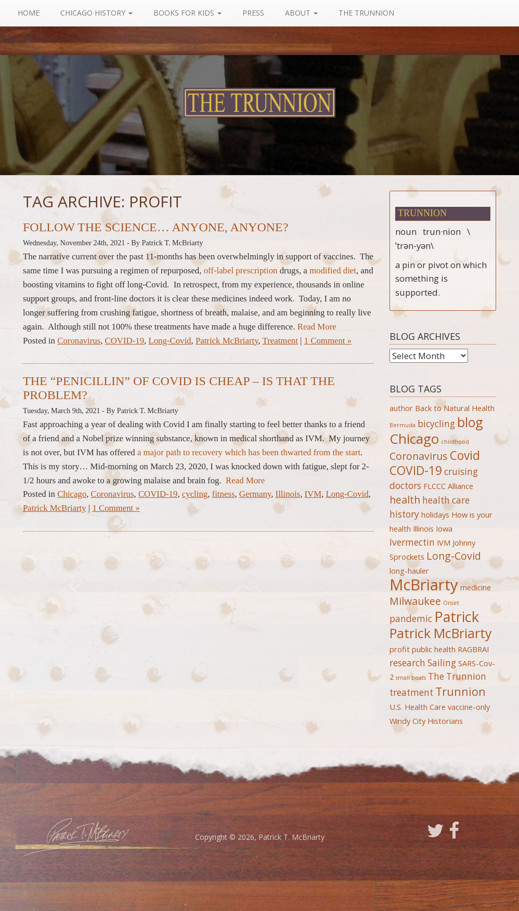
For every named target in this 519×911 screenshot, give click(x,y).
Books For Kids (187, 13)
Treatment (280, 341)
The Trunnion (366, 13)
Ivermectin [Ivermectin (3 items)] (412, 542)
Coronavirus (78, 341)
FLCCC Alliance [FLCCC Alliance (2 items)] (448, 486)
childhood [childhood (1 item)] (455, 441)
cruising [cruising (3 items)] (461, 472)
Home (29, 13)
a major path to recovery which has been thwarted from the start (248, 452)
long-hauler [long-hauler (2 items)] (409, 570)
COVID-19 (125, 341)
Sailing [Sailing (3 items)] (441, 663)
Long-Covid (169, 341)
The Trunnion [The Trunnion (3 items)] (457, 676)
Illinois (288, 494)
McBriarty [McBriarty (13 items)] (424, 584)
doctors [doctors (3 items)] (405, 486)
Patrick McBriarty (227, 341)
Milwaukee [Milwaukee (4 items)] (415, 601)
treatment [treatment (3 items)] (411, 692)
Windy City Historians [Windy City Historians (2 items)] (426, 721)
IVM (313, 494)
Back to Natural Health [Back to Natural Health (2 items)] (455, 408)
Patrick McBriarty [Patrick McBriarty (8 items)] (441, 633)
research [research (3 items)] (407, 663)
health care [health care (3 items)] (446, 500)
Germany (255, 494)
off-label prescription (241, 270)
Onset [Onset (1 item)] (451, 602)
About (301, 13)
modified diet (332, 270)
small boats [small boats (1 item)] (411, 677)
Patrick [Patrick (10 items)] (456, 616)
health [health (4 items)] (405, 500)
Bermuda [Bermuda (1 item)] (403, 425)
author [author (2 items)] (401, 408)
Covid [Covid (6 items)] (465, 455)
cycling (194, 494)
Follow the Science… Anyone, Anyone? (155, 227)
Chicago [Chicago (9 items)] (414, 438)
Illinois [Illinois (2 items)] (423, 528)
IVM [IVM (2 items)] (443, 542)
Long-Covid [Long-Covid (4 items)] (453, 556)
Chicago (71, 494)
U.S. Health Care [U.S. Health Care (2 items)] (418, 707)
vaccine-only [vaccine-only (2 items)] (469, 707)
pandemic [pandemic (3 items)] (411, 619)
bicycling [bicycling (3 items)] (436, 424)
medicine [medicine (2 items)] (475, 587)
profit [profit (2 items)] (400, 649)
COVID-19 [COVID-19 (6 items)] (416, 471)
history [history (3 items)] (404, 514)
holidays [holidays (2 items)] (435, 514)
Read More (316, 327)
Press (253, 13)
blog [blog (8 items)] (470, 422)
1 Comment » (328, 341)
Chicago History (96, 13)
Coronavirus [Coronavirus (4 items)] (419, 456)
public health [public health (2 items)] (434, 649)
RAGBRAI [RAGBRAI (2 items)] (473, 649)
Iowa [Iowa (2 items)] (444, 528)
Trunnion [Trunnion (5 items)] (460, 691)
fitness (223, 494)
